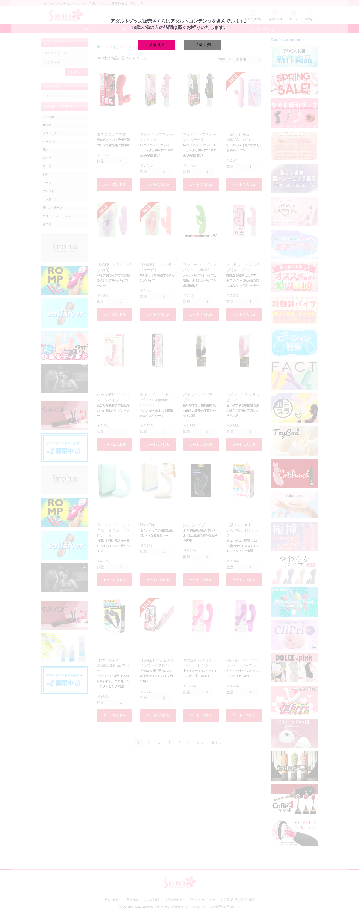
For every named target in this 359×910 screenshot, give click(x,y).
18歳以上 (156, 44)
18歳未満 (202, 44)
